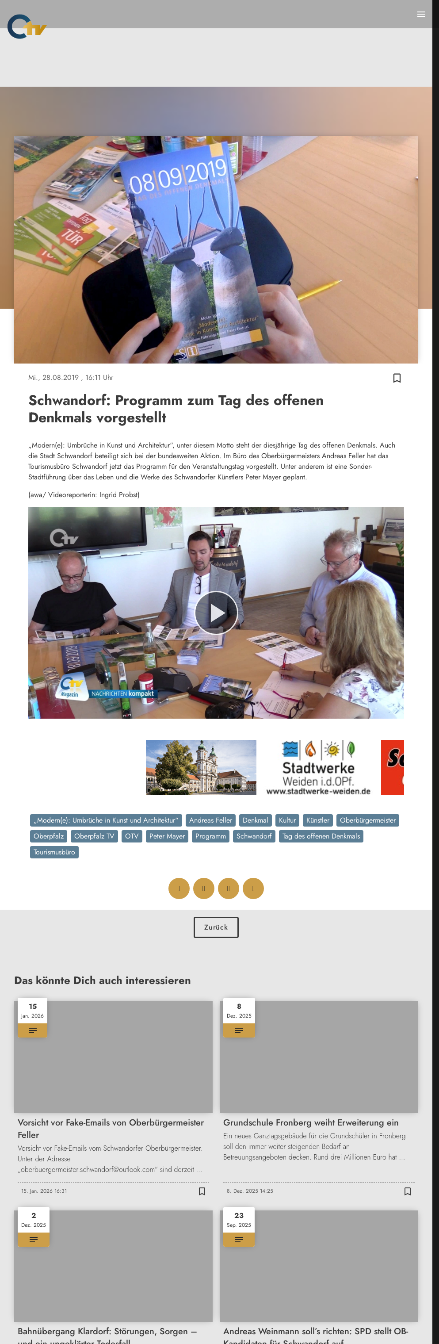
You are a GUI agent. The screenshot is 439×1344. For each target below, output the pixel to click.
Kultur (287, 820)
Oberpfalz (49, 836)
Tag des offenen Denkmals (321, 836)
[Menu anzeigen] (421, 14)
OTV (132, 836)
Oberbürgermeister (368, 820)
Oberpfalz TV (94, 836)
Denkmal (255, 820)
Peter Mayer (167, 836)
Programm (210, 836)
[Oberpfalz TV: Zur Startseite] (27, 26)
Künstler (317, 820)
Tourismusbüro (54, 852)
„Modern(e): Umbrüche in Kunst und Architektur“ (106, 820)
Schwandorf (254, 836)
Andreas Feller (210, 820)
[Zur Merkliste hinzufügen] (397, 378)
